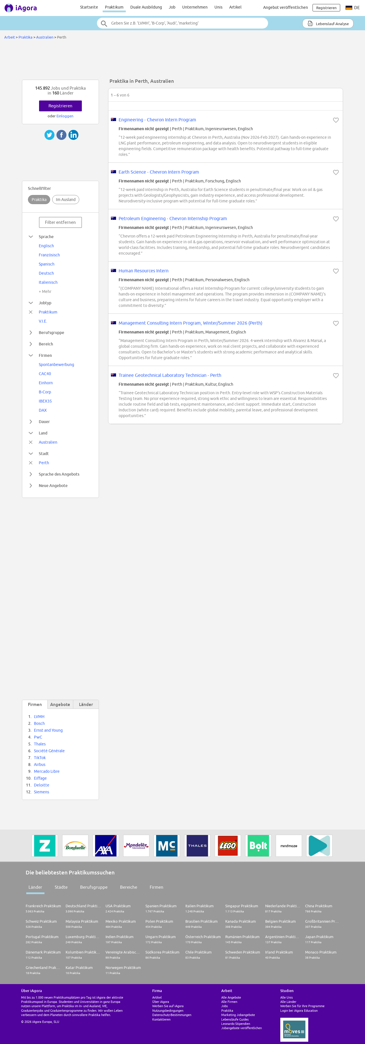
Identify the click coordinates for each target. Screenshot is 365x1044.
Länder (35, 887)
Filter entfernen (60, 222)
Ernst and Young (48, 730)
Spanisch (46, 264)
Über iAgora (160, 1001)
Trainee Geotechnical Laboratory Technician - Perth (170, 375)
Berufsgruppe (94, 887)
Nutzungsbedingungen (167, 1010)
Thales (40, 744)
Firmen (156, 887)
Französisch (49, 255)
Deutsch (46, 273)
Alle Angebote (231, 997)
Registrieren (60, 105)
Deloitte (41, 785)
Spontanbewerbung (56, 364)
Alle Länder (288, 1001)
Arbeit (9, 37)
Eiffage (40, 778)
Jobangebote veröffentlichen (241, 1028)
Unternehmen (195, 7)
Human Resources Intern (144, 270)
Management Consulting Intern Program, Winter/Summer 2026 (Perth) (190, 322)
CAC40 (45, 373)
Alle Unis (286, 997)
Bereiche (128, 887)
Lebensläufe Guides (235, 1019)
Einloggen (64, 116)
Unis (218, 7)
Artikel (235, 7)
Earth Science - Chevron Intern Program (159, 171)
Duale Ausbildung (146, 7)
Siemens (41, 792)
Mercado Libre (47, 771)
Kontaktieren (161, 1019)
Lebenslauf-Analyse (328, 23)
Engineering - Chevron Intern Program (157, 119)
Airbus (39, 764)
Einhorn (46, 383)
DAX (43, 410)
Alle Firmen (229, 1001)
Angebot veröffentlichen (285, 7)
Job (172, 7)
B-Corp (45, 392)
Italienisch (48, 282)
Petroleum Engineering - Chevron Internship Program (173, 218)
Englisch (46, 246)
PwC (38, 737)
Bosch (39, 723)
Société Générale (49, 751)
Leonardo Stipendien (235, 1023)
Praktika (26, 37)
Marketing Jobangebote (238, 1015)
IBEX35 (45, 401)
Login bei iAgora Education (299, 1010)
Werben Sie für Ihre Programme (302, 1006)
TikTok (40, 757)
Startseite (89, 7)
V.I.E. (43, 321)
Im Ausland (66, 199)
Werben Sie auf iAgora (168, 1006)
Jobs (224, 1006)
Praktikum (114, 7)
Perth (44, 462)
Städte (61, 887)
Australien (44, 37)
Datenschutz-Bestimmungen (171, 1015)
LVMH (39, 716)
